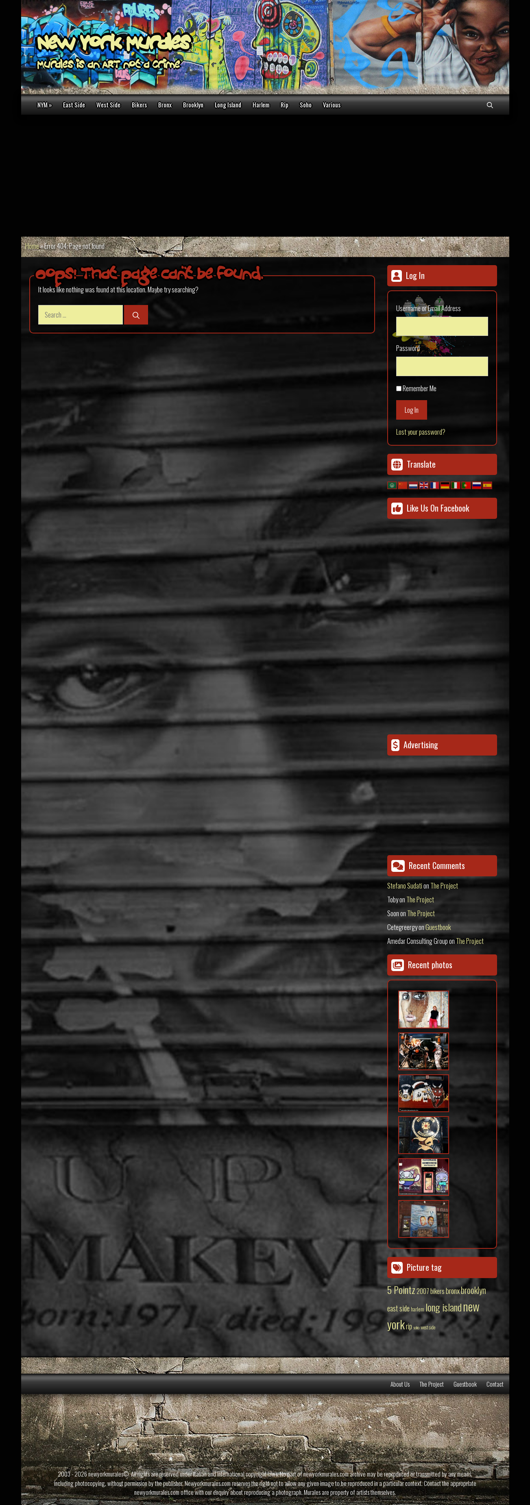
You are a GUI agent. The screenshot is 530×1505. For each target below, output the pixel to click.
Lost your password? (420, 432)
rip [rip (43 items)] (409, 1325)
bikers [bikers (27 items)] (437, 1291)
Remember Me (419, 388)
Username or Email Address (428, 308)
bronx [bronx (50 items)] (453, 1290)
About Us (400, 1383)
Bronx (165, 104)
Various (331, 104)
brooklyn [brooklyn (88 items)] (473, 1289)
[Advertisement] (265, 176)
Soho (306, 104)
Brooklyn (193, 104)
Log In (412, 410)
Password (408, 348)
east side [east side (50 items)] (398, 1307)
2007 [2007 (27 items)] (423, 1291)
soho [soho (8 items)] (416, 1327)
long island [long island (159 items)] (443, 1307)
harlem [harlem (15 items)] (417, 1309)
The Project (444, 885)
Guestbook (438, 927)
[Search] (136, 315)
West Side (108, 104)
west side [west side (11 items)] (428, 1327)
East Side (74, 104)
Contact (495, 1383)
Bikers (139, 104)
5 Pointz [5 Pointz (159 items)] (401, 1289)
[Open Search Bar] (490, 104)
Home (32, 246)
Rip (284, 104)
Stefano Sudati (404, 885)
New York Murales (113, 44)
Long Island (228, 104)
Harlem (261, 104)
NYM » (44, 104)
